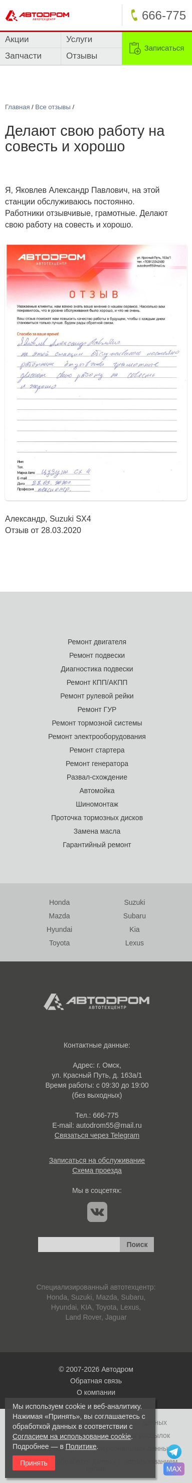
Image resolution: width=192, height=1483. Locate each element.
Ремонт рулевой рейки (96, 696)
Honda (59, 902)
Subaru (134, 916)
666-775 (105, 1115)
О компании (96, 1392)
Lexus (134, 943)
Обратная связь (96, 1381)
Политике (81, 1446)
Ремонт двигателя (97, 642)
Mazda (59, 916)
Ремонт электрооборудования (97, 736)
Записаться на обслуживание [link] (97, 1160)
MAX (173, 1469)
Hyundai (59, 929)
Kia (134, 929)
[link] (157, 48)
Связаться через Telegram (97, 1135)
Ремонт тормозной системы (97, 723)
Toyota (59, 943)
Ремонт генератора (97, 764)
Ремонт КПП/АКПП (97, 682)
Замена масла (97, 831)
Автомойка (97, 791)
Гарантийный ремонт (97, 845)
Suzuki (134, 902)
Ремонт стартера (96, 750)
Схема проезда (97, 1170)
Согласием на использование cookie (72, 1436)
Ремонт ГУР (97, 709)
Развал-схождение (97, 777)
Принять (34, 1463)
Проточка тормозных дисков (97, 818)
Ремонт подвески (97, 655)
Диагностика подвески (97, 669)
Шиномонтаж (97, 804)
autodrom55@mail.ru (109, 1125)
